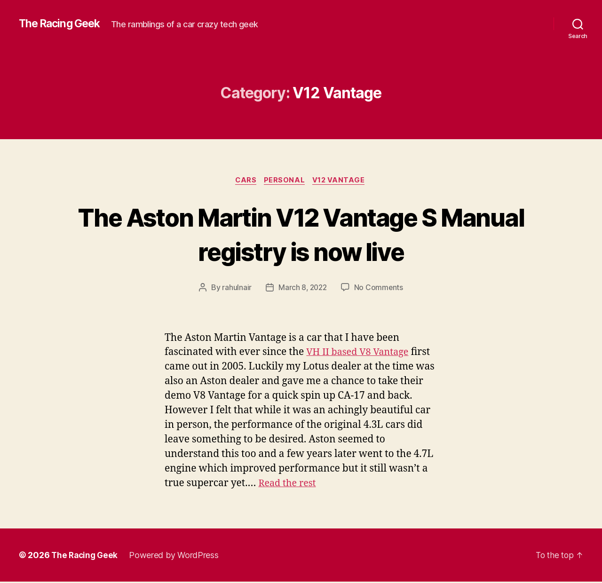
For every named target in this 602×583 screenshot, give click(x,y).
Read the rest (288, 484)
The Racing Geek (62, 23)
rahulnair (236, 288)
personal (285, 181)
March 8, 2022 (302, 288)
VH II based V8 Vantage (360, 353)
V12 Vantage (342, 181)
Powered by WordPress (177, 556)
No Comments (379, 288)
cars (244, 181)
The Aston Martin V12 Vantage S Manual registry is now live (301, 234)
